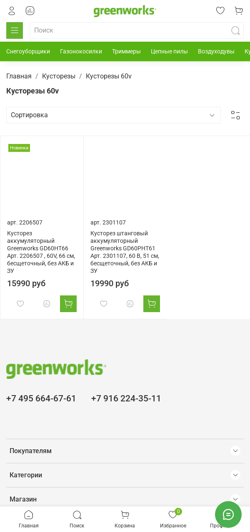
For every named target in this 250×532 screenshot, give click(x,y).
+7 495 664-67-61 (41, 398)
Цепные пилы (169, 51)
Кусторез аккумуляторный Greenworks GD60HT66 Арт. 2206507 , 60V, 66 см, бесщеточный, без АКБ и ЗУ (41, 252)
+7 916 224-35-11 (126, 398)
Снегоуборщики (28, 51)
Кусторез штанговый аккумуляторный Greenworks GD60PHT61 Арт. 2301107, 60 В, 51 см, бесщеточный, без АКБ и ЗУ (124, 252)
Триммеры (126, 51)
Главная (19, 76)
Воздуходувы (216, 51)
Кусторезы (58, 76)
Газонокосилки (81, 51)
